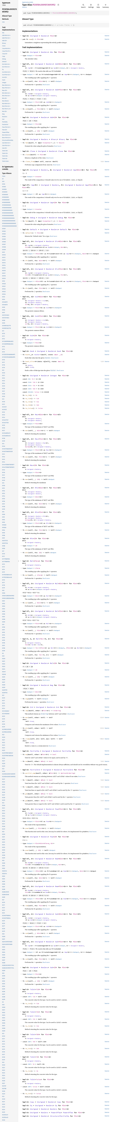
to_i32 (28, 402)
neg (26, 699)
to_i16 (28, 398)
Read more (46, 85)
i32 (34, 385)
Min (36, 488)
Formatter (47, 143)
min (26, 504)
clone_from (29, 161)
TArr (42, 639)
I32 (29, 385)
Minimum (27, 520)
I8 (29, 379)
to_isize (29, 408)
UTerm (46, 843)
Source (24, 7)
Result (61, 143)
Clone (32, 151)
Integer (53, 376)
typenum (25, 2)
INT (29, 997)
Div (56, 241)
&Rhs (42, 761)
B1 (52, 843)
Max (36, 415)
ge (26, 801)
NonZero (44, 36)
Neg (51, 685)
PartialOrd (35, 770)
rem (26, 878)
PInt (54, 13)
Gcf (26, 304)
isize (36, 392)
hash (27, 354)
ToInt (32, 989)
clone (27, 154)
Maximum (27, 447)
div (26, 260)
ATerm (36, 561)
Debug (32, 218)
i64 (34, 389)
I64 (29, 389)
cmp (26, 710)
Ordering (57, 710)
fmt (26, 143)
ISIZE (30, 392)
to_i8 (27, 395)
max (26, 430)
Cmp (29, 68)
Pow (56, 809)
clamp (27, 739)
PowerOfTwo (56, 1113)
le (26, 787)
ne (26, 761)
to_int (28, 1003)
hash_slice (29, 361)
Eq (31, 1105)
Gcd (36, 297)
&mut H (60, 361)
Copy (32, 1102)
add (26, 81)
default (28, 233)
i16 (34, 382)
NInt (61, 64)
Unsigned (34, 36)
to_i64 (28, 405)
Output (30, 55)
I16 (29, 382)
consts (31, 2)
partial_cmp (30, 773)
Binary (54, 139)
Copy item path (58, 4)
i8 (33, 379)
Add (56, 64)
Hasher (37, 354)
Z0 (55, 117)
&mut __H (58, 354)
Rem (56, 859)
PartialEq (34, 751)
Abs (51, 52)
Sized (32, 367)
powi (27, 828)
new (30, 39)
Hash (32, 351)
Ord (31, 707)
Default (33, 229)
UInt (42, 843)
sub (26, 933)
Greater (38, 176)
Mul (31, 561)
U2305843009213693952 (66, 13)
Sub (56, 914)
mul (26, 575)
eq (26, 754)
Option (63, 773)
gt (26, 794)
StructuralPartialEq (59, 1116)
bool (54, 754)
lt (26, 780)
